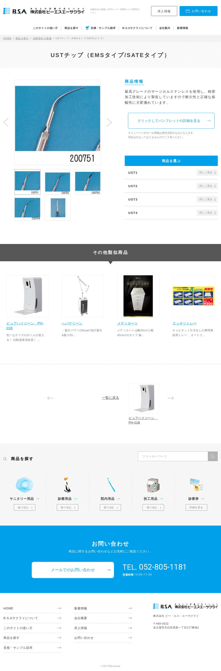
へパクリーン (72, 323)
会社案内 (164, 28)
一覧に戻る (110, 398)
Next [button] (109, 122)
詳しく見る (205, 172)
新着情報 (182, 28)
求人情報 (164, 11)
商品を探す (72, 28)
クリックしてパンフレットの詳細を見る (169, 121)
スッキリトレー (185, 323)
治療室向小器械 (42, 38)
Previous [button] (6, 122)
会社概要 (80, 618)
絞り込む (23, 507)
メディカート (127, 323)
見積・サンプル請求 (103, 28)
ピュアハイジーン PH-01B (25, 325)
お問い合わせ (83, 638)
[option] (57, 122)
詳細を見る (196, 507)
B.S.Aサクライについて (137, 28)
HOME (7, 38)
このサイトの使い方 (45, 28)
